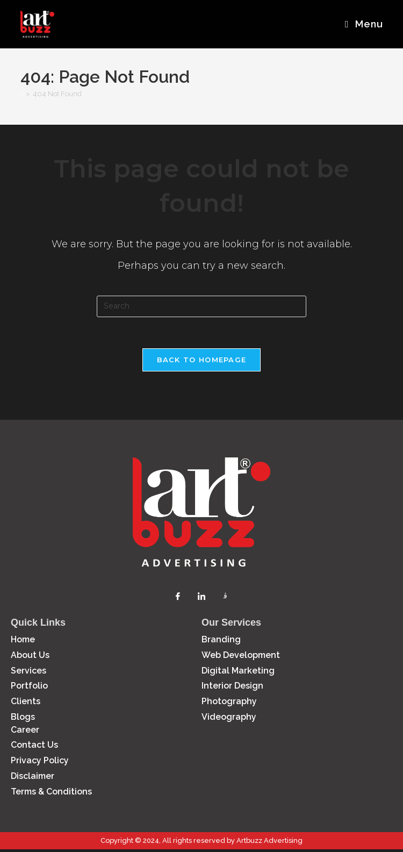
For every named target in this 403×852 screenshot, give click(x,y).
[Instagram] (225, 598)
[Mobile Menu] (364, 24)
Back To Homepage (202, 362)
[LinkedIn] (201, 598)
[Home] (21, 95)
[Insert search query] (201, 308)
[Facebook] (178, 598)
